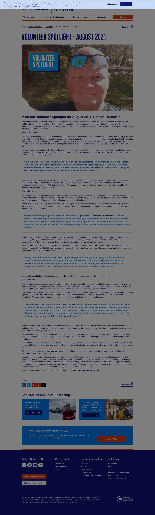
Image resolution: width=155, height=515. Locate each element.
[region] (77, 4)
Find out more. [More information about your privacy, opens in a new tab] (36, 6)
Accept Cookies (126, 4)
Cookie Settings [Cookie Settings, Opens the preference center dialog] (112, 4)
